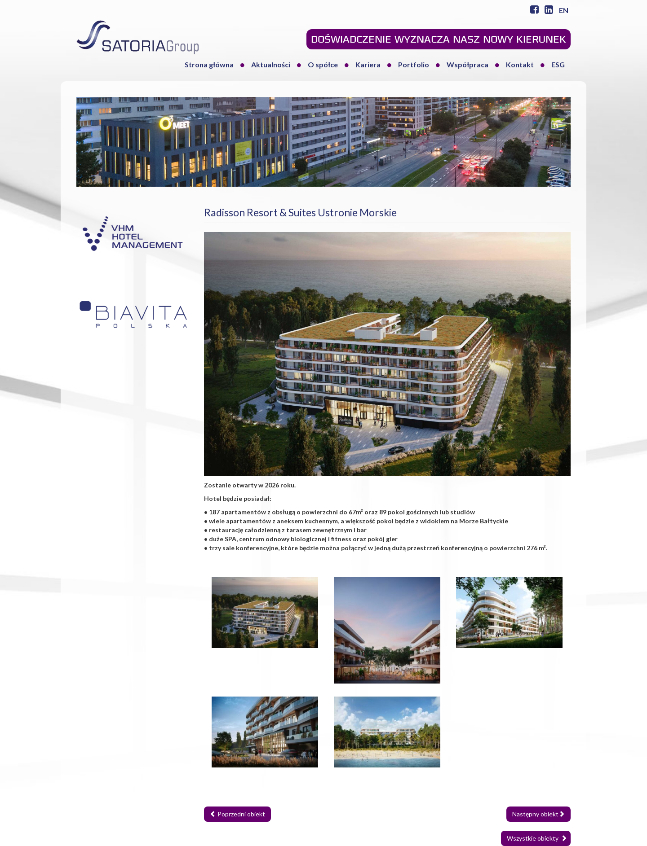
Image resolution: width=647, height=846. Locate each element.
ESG (558, 64)
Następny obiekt (538, 814)
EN (563, 10)
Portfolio (413, 64)
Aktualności (270, 64)
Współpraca (467, 64)
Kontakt (520, 64)
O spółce (323, 64)
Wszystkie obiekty (537, 838)
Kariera (368, 64)
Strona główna (209, 64)
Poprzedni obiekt (237, 814)
